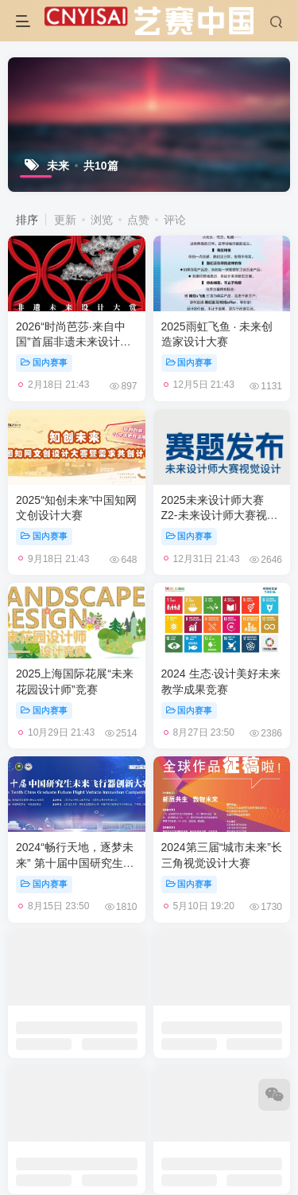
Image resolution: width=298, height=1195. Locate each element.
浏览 (102, 219)
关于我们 (149, 993)
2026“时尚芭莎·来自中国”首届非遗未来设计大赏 (73, 342)
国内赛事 (44, 362)
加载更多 (149, 950)
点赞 (138, 219)
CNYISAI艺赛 (138, 1015)
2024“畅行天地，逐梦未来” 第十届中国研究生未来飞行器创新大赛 (75, 863)
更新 (65, 219)
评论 (175, 219)
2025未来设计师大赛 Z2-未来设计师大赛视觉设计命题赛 (219, 515)
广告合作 (91, 993)
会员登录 (206, 993)
